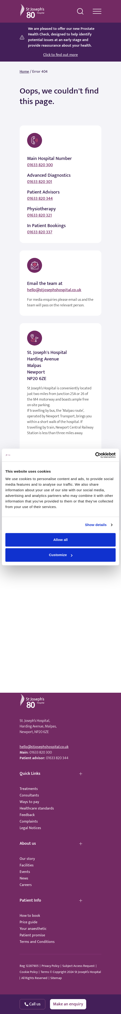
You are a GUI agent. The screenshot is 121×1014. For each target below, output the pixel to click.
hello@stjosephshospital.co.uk (54, 290)
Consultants (29, 795)
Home (24, 72)
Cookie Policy (29, 972)
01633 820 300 (40, 165)
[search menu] (80, 11)
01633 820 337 (39, 232)
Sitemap (56, 978)
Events (25, 872)
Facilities (27, 865)
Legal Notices (30, 828)
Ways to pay (29, 802)
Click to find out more (60, 55)
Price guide (28, 922)
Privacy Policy (50, 966)
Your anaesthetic (33, 929)
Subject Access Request (78, 966)
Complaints (29, 821)
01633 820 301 (39, 182)
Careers (26, 885)
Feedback (27, 815)
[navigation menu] (97, 11)
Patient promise (32, 935)
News (24, 878)
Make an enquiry (68, 1004)
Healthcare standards (37, 808)
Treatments (29, 789)
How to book (30, 916)
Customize (60, 555)
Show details (96, 525)
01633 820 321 (39, 215)
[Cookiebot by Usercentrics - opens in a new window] (95, 455)
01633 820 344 (40, 198)
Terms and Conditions (37, 942)
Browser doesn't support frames (60, 620)
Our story (27, 859)
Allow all (60, 540)
